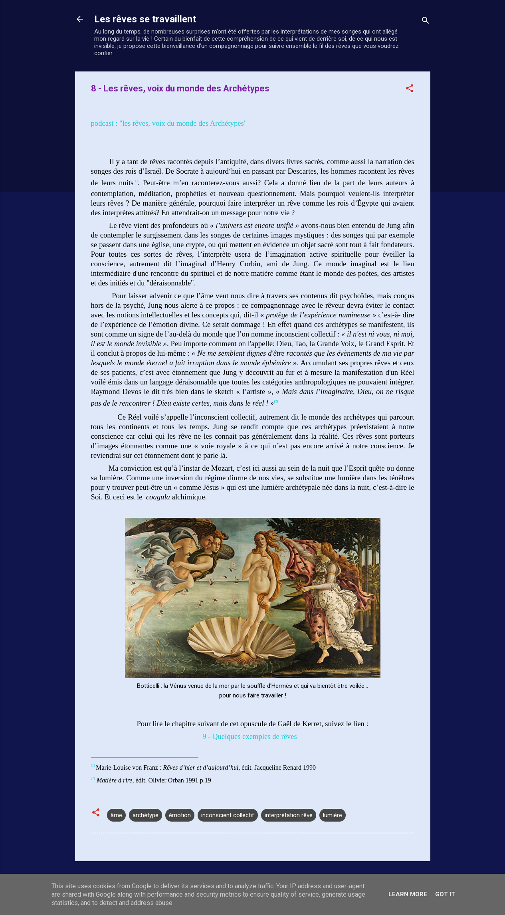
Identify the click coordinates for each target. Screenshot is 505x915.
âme (116, 815)
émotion (180, 815)
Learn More (407, 894)
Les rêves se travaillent (145, 19)
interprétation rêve (289, 815)
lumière (332, 815)
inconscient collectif (227, 815)
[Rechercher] (425, 22)
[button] (409, 89)
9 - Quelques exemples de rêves (249, 736)
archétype (145, 815)
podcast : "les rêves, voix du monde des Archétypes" (169, 123)
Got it (445, 894)
